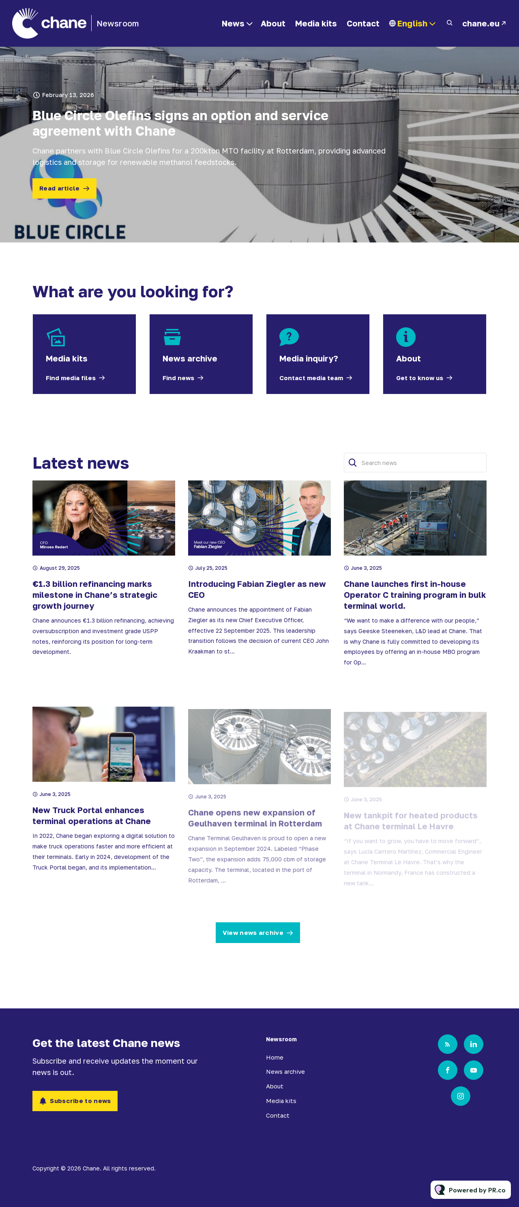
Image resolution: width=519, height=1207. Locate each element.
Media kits (316, 23)
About (273, 23)
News (233, 23)
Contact (363, 23)
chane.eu (481, 23)
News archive (285, 1071)
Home (274, 1057)
